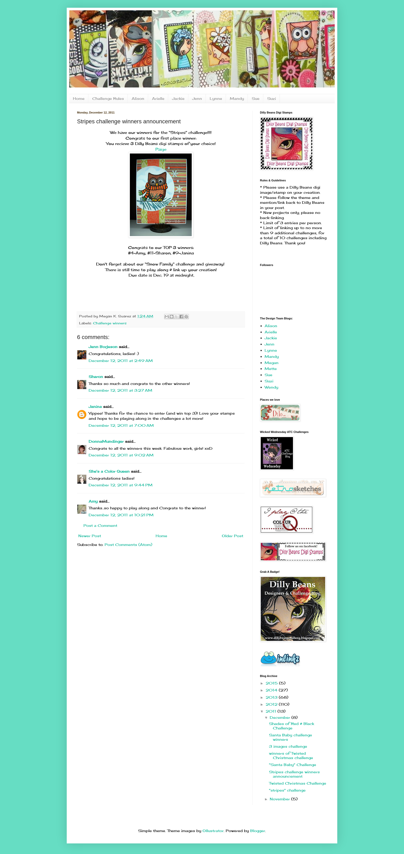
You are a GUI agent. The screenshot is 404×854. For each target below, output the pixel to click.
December (280, 717)
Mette (271, 368)
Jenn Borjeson (103, 346)
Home (79, 98)
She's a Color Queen (109, 471)
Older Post (232, 536)
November (280, 799)
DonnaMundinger (106, 441)
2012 (272, 704)
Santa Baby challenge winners (290, 737)
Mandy (237, 98)
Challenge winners (110, 323)
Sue (255, 98)
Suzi (271, 98)
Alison (138, 98)
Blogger (257, 830)
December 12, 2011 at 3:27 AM (120, 390)
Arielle (158, 98)
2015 (272, 683)
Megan (272, 362)
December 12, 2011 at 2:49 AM (121, 360)
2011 (271, 711)
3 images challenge (288, 746)
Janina (95, 406)
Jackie (178, 98)
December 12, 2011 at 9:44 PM (121, 485)
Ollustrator (213, 830)
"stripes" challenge (287, 790)
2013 (272, 697)
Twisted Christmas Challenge (297, 783)
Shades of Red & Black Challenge (291, 725)
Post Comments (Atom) (128, 544)
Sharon (96, 376)
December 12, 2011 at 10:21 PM (121, 515)
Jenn (197, 98)
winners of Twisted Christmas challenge (291, 755)
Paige (160, 149)
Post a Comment (100, 525)
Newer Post (89, 536)
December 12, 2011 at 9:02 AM (121, 455)
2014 (272, 690)
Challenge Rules (108, 98)
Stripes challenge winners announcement (294, 774)
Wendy (271, 387)
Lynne (216, 98)
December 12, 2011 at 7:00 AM (121, 425)
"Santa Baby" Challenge (292, 764)
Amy (93, 501)
